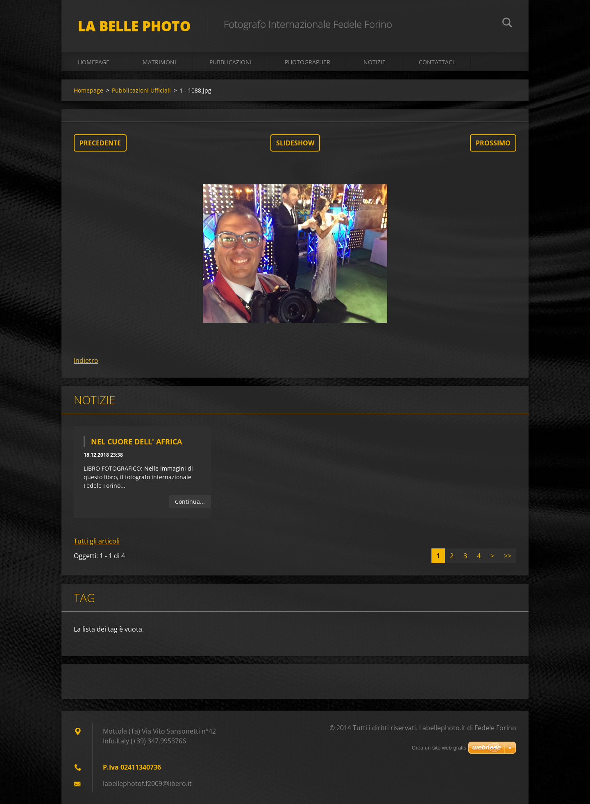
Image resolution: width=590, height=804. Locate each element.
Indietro (86, 360)
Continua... (190, 501)
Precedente (100, 142)
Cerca (507, 23)
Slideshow (295, 142)
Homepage (93, 62)
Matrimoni (159, 62)
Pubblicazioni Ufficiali (141, 90)
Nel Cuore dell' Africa (136, 441)
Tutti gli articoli (97, 541)
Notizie (374, 62)
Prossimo (493, 142)
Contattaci (436, 62)
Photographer (307, 62)
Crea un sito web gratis (439, 748)
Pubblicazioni (230, 62)
